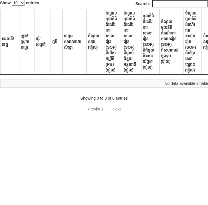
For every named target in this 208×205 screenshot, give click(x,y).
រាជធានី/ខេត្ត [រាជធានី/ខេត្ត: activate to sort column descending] (8, 41)
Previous (95, 109)
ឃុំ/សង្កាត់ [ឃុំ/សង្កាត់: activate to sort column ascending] (41, 41)
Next (116, 109)
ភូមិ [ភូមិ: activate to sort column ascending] (54, 41)
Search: (172, 3)
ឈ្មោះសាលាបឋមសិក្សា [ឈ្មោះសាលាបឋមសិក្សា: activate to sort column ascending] (72, 42)
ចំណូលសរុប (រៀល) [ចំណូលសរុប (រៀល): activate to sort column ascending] (93, 42)
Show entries (19, 3)
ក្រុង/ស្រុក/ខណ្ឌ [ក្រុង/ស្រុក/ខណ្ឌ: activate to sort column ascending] (25, 42)
